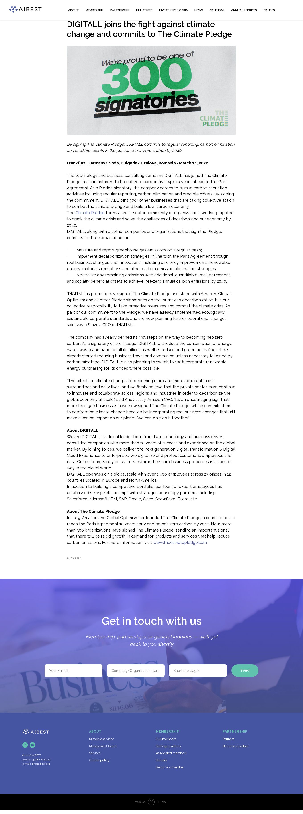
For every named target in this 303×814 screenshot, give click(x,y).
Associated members (171, 757)
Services (94, 757)
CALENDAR (217, 10)
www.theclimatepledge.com (180, 544)
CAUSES (269, 10)
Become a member (170, 771)
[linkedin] (32, 749)
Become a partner (236, 750)
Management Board (102, 750)
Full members (166, 743)
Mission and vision (101, 743)
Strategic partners (168, 750)
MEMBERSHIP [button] (95, 10)
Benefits (161, 764)
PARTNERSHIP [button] (119, 10)
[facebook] (25, 749)
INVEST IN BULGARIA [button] (173, 10)
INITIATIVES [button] (144, 10)
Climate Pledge (90, 214)
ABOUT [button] (73, 10)
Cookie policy (99, 764)
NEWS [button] (198, 10)
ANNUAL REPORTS (244, 10)
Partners (228, 743)
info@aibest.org (40, 767)
